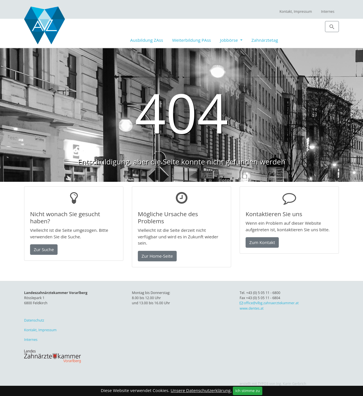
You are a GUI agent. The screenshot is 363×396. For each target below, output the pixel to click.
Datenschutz (34, 320)
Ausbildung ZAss (146, 40)
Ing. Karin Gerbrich (291, 383)
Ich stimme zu (247, 390)
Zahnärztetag (265, 40)
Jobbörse (229, 40)
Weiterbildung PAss (191, 40)
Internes (327, 11)
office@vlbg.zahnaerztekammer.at (271, 303)
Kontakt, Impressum (295, 11)
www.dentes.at (251, 308)
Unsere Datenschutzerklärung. (201, 390)
